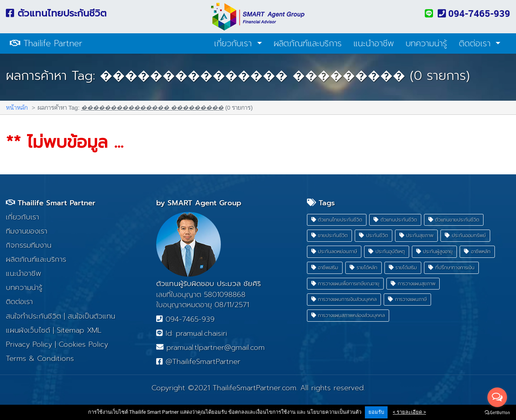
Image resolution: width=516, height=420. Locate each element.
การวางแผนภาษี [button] (407, 299)
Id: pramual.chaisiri (191, 333)
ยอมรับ (376, 412)
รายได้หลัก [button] (363, 267)
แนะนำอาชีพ (374, 43)
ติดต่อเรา (476, 43)
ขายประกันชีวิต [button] (329, 235)
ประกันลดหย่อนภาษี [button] (334, 251)
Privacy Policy (29, 344)
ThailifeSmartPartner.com (254, 387)
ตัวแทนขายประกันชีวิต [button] (454, 219)
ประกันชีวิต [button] (373, 235)
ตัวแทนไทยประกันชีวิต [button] (337, 219)
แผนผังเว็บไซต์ (28, 330)
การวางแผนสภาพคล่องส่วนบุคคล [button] (348, 315)
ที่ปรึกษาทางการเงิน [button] (451, 267)
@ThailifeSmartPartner (198, 361)
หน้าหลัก (17, 107)
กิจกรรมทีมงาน (28, 245)
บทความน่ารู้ (426, 43)
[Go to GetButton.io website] (497, 412)
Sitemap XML (79, 330)
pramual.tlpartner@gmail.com (210, 347)
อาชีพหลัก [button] (477, 251)
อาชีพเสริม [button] (325, 267)
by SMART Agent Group (198, 202)
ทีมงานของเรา (26, 231)
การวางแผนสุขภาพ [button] (413, 283)
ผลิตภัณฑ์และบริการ (308, 43)
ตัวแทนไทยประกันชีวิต (56, 13)
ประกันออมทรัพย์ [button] (465, 235)
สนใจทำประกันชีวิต (33, 316)
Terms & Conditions (40, 358)
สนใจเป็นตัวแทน (91, 316)
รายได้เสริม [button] (403, 267)
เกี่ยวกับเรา (234, 43)
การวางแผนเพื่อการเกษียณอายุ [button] (345, 283)
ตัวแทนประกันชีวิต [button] (395, 219)
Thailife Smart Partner (51, 202)
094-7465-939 (474, 13)
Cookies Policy (83, 344)
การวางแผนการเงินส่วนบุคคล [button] (344, 299)
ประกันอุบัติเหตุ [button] (386, 251)
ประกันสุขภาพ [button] (416, 235)
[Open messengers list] (497, 397)
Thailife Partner (46, 43)
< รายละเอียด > (409, 412)
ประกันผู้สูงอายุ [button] (434, 251)
